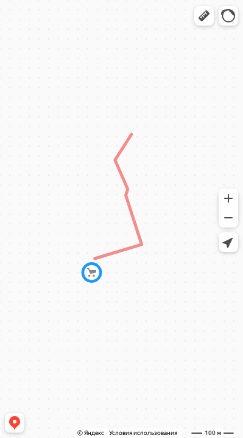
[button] (204, 16)
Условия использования (143, 432)
